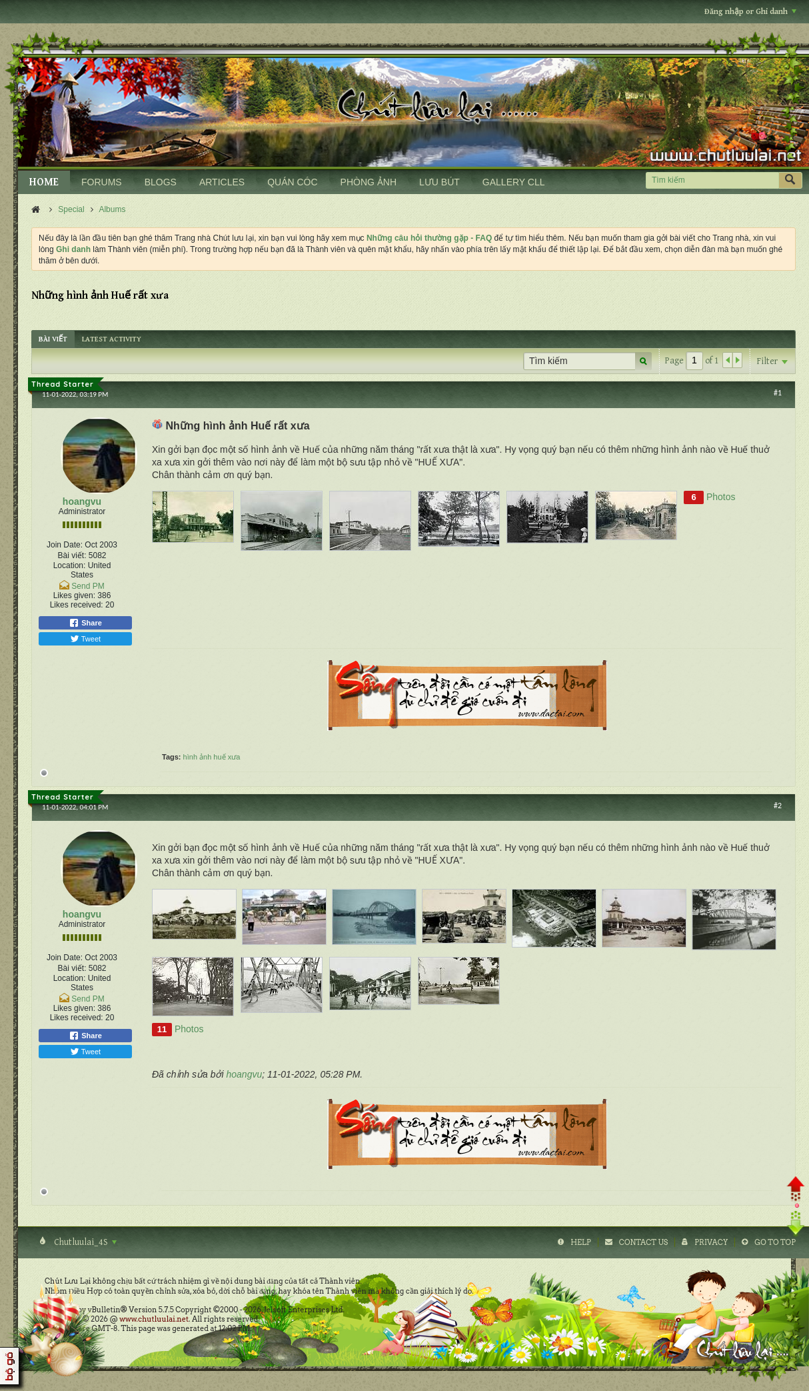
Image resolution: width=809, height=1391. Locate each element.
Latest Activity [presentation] (111, 339)
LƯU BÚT (439, 182)
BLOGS (161, 182)
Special (71, 209)
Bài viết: (71, 555)
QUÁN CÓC (292, 182)
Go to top (775, 1242)
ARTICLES (222, 182)
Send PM (87, 586)
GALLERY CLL (513, 182)
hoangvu (82, 501)
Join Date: (65, 544)
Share (85, 622)
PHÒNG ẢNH (369, 182)
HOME (44, 182)
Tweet (85, 638)
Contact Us (643, 1242)
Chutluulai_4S (84, 1242)
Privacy (711, 1242)
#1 (778, 392)
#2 (778, 805)
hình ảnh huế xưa (212, 757)
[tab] (53, 339)
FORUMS (101, 182)
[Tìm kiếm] (712, 180)
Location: (69, 565)
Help (580, 1242)
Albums (112, 209)
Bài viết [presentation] (53, 339)
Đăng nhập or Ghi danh (750, 11)
